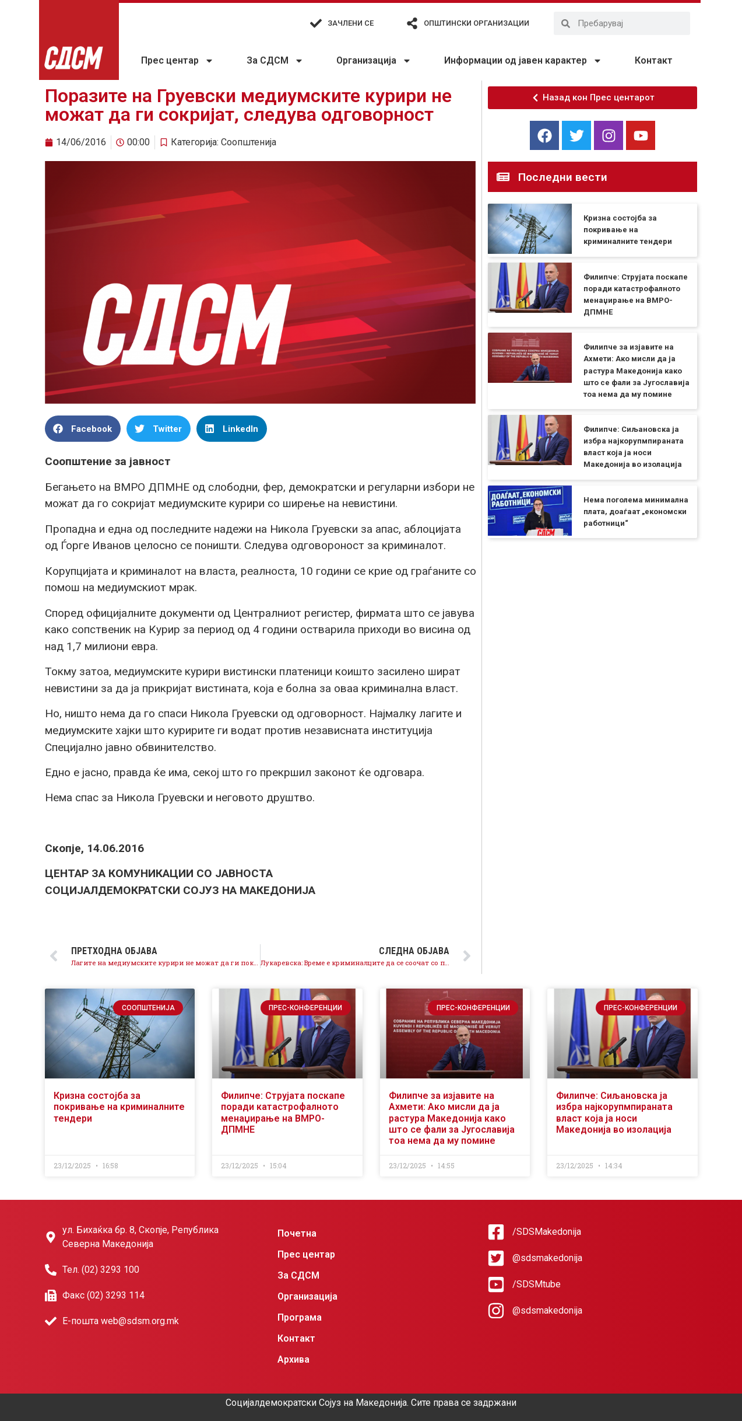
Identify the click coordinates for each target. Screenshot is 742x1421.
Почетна (297, 1233)
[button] (83, 429)
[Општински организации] (412, 23)
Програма (299, 1317)
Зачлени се (351, 23)
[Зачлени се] (316, 23)
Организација (374, 60)
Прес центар (177, 60)
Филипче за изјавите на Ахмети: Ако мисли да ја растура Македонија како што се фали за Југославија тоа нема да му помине (636, 371)
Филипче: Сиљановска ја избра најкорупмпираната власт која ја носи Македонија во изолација (614, 1112)
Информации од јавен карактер (523, 60)
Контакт (654, 60)
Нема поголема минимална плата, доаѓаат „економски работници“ (635, 511)
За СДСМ (275, 60)
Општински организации (476, 23)
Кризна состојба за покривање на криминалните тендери (627, 230)
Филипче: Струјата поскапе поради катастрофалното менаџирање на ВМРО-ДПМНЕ (283, 1112)
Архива (293, 1359)
